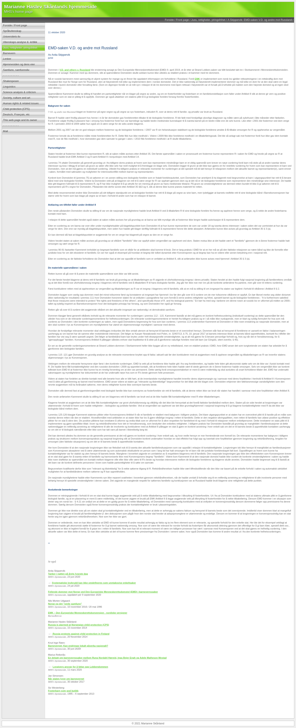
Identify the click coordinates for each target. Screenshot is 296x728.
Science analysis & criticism (19, 92)
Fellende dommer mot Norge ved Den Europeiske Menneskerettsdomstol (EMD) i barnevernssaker (103, 591)
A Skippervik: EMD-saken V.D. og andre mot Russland (260, 19)
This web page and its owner (20, 120)
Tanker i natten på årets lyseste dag (68, 574)
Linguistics (9, 86)
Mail (5, 131)
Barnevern (9, 53)
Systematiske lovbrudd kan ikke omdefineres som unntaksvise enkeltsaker (94, 583)
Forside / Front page (177, 19)
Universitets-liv (11, 36)
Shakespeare (11, 81)
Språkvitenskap (12, 31)
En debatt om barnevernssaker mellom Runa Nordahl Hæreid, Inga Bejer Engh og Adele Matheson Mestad (107, 657)
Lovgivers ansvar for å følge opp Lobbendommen (80, 666)
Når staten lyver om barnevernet (66, 678)
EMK (197, 79)
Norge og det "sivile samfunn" (65, 603)
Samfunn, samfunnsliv (16, 70)
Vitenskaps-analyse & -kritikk (20, 42)
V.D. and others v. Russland (74, 70)
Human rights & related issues (21, 103)
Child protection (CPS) (16, 109)
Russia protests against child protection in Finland (81, 633)
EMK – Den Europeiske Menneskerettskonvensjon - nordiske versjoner (87, 612)
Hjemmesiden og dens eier (19, 64)
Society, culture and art (16, 97)
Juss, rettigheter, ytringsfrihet (208, 19)
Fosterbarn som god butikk (63, 690)
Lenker (7, 58)
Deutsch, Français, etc (16, 114)
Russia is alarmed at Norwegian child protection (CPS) (78, 624)
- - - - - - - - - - (11, 75)
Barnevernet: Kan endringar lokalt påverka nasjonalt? (78, 645)
